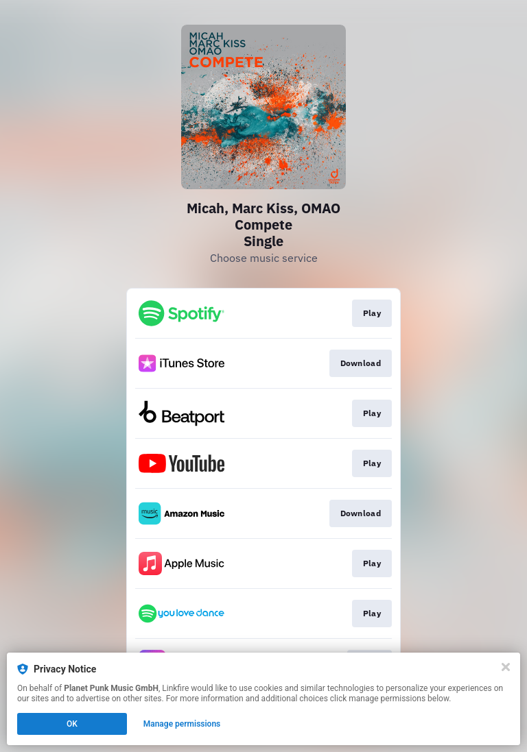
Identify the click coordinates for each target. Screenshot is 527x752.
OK (72, 724)
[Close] (506, 667)
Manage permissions (182, 724)
